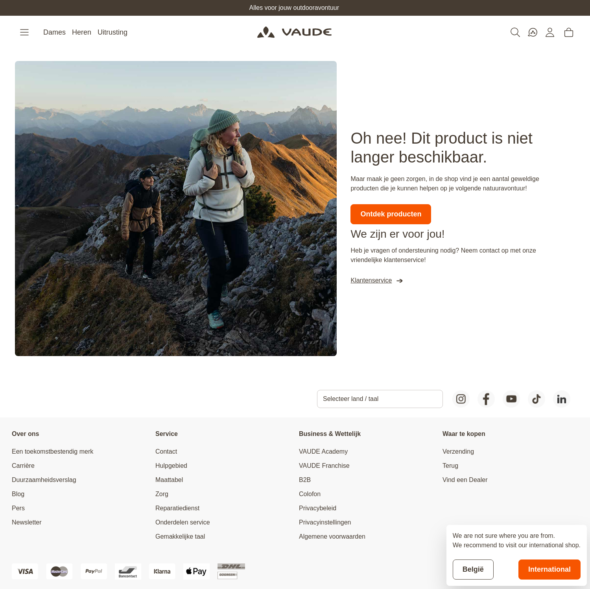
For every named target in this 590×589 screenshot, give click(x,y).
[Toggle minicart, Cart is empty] (568, 32)
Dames (54, 32)
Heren (81, 32)
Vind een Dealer (464, 479)
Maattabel (169, 479)
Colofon (310, 494)
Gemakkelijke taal (180, 536)
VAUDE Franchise (324, 465)
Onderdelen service (182, 522)
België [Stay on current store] (473, 569)
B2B (305, 479)
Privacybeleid (317, 508)
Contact (166, 451)
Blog (18, 494)
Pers (18, 508)
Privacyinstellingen (325, 522)
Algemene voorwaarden (332, 536)
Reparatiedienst (177, 508)
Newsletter (27, 522)
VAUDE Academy (323, 451)
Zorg (161, 494)
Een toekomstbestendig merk (52, 451)
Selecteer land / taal (350, 398)
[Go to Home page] (294, 32)
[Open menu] (25, 32)
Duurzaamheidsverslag (44, 479)
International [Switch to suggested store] (549, 569)
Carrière (23, 465)
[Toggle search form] (515, 32)
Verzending (458, 451)
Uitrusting (112, 32)
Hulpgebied (171, 465)
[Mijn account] (550, 32)
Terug (450, 465)
